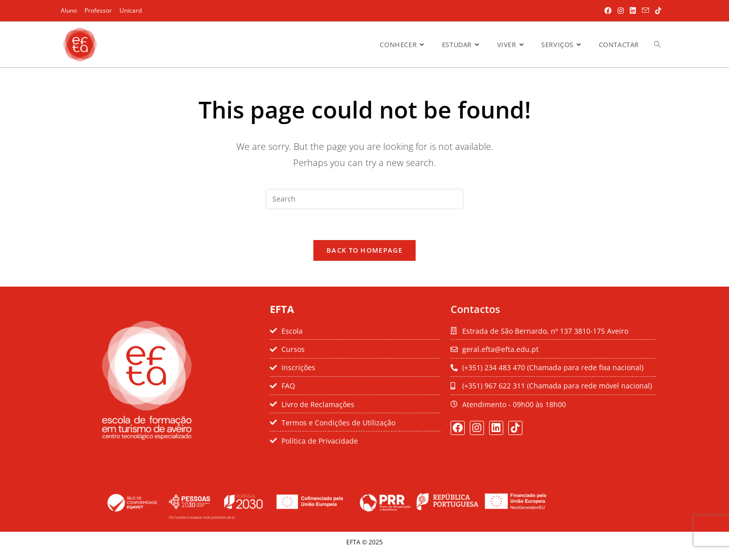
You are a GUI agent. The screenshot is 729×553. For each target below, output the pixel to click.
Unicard (130, 10)
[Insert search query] (364, 199)
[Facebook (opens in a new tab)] (608, 11)
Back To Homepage (364, 250)
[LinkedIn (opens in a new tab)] (633, 11)
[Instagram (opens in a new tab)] (621, 11)
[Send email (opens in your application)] (645, 11)
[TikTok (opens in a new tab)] (656, 11)
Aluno (69, 10)
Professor (98, 10)
